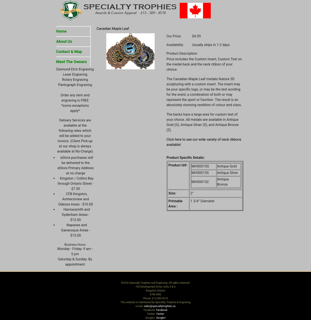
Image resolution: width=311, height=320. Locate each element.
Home (61, 31)
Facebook (161, 310)
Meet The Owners (71, 61)
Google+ (161, 317)
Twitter (160, 313)
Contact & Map (69, 51)
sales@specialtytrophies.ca (159, 306)
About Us (64, 41)
